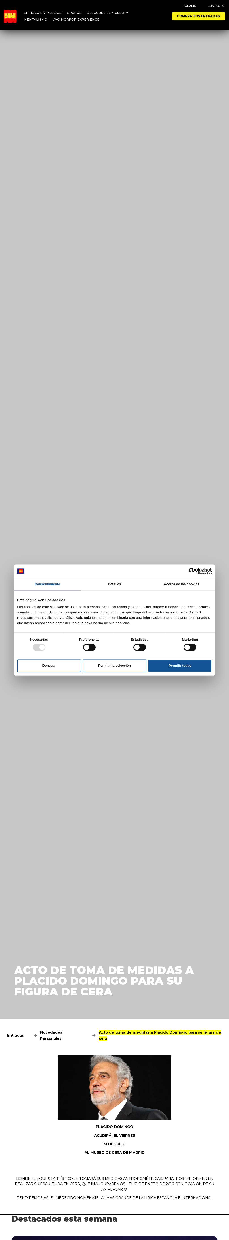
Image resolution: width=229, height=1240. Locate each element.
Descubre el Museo (107, 12)
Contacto (216, 6)
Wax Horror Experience (76, 19)
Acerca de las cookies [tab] (181, 584)
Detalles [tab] (114, 584)
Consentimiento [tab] (47, 584)
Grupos (74, 13)
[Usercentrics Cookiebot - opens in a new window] (192, 571)
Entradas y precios (42, 13)
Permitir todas (180, 666)
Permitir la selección (114, 666)
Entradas (15, 1035)
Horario (189, 6)
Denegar (49, 666)
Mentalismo (35, 19)
